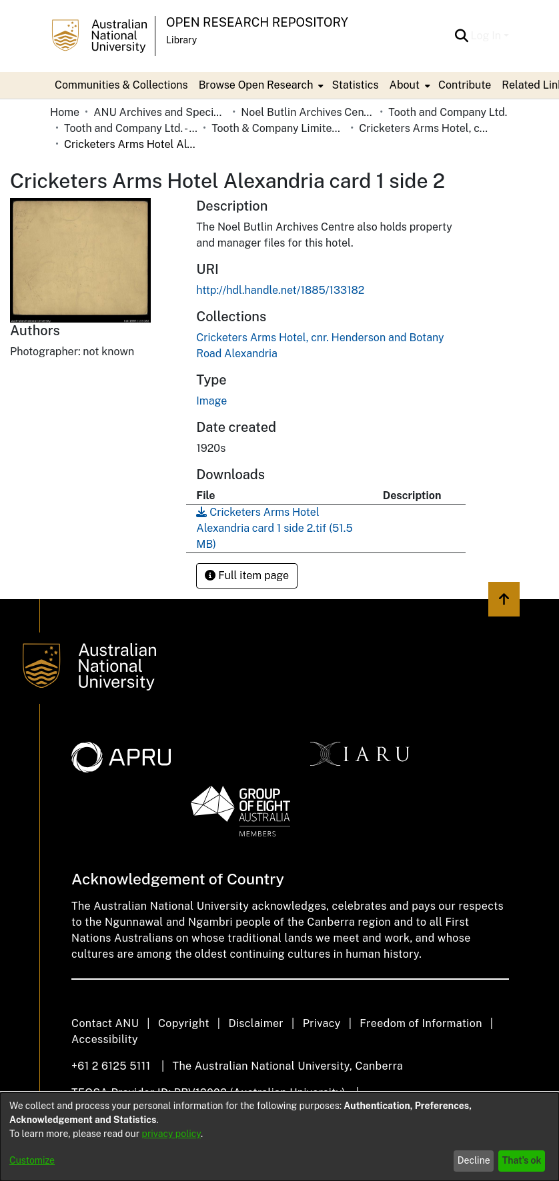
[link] (274, 528)
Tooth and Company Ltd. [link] (447, 112)
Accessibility (104, 1039)
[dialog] (279, 1136)
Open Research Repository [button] (257, 22)
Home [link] (64, 112)
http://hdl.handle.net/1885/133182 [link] (280, 290)
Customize (32, 1160)
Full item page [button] (247, 575)
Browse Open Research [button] (256, 85)
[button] (462, 36)
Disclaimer (256, 1023)
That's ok (522, 1160)
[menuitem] (260, 85)
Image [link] (211, 401)
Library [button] (181, 40)
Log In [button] (487, 35)
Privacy (322, 1023)
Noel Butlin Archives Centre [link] (307, 112)
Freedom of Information (421, 1023)
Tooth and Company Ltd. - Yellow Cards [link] (130, 128)
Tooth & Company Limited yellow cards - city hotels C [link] (278, 128)
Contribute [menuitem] (464, 85)
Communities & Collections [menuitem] (121, 85)
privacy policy (171, 1133)
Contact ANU (105, 1023)
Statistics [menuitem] (355, 85)
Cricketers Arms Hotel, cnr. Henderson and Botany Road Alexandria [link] (425, 128)
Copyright (183, 1023)
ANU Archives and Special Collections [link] (160, 112)
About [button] (405, 85)
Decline (474, 1160)
